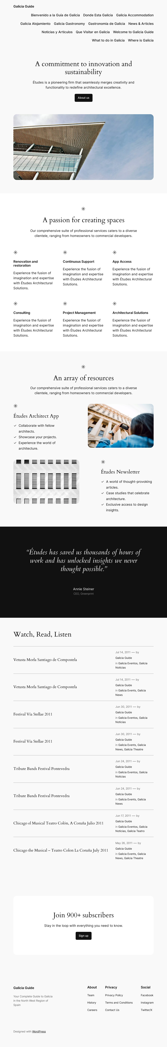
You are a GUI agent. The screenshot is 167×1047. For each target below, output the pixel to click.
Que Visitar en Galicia (93, 32)
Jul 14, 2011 (123, 652)
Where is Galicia (141, 40)
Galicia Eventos (128, 663)
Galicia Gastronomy (69, 24)
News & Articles (141, 24)
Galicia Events (127, 690)
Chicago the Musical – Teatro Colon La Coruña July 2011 (60, 850)
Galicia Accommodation (135, 15)
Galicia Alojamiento (35, 24)
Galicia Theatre (133, 749)
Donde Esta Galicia (98, 15)
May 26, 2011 (123, 843)
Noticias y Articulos (57, 32)
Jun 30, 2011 (123, 706)
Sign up (83, 935)
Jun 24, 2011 (123, 761)
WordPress (39, 1031)
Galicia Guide (23, 6)
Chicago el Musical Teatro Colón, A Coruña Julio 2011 (58, 823)
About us (83, 97)
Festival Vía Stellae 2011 (32, 714)
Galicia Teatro (136, 831)
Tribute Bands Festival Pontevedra (41, 769)
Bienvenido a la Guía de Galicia (55, 15)
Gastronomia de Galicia (106, 24)
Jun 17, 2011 (123, 815)
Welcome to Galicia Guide (133, 32)
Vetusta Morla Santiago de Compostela (45, 660)
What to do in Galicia (108, 40)
